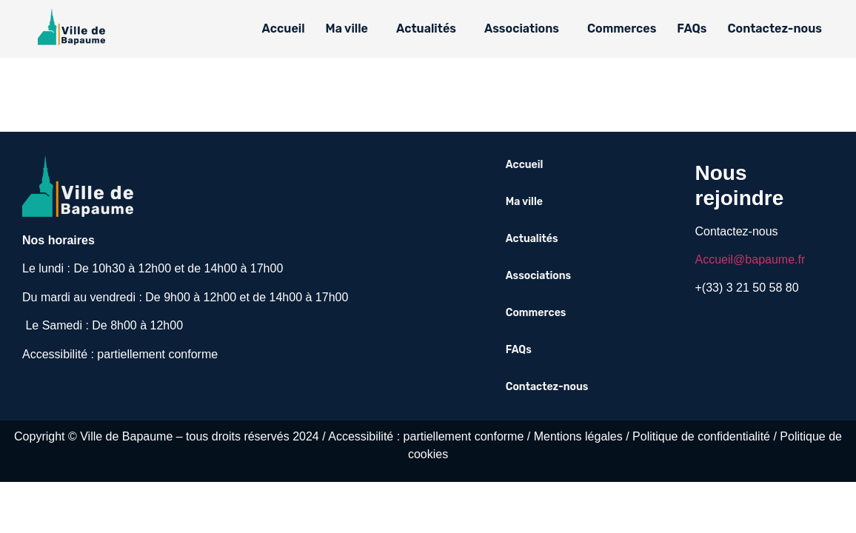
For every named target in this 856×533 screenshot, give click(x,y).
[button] (350, 28)
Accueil (283, 28)
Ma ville (347, 28)
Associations (521, 28)
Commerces (621, 28)
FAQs (691, 28)
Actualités (426, 28)
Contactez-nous (774, 28)
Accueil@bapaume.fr (750, 259)
